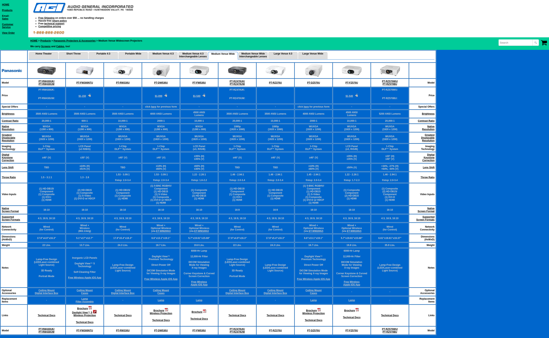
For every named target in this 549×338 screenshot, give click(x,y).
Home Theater (44, 53)
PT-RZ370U (275, 82)
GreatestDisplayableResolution (8, 138)
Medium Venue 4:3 (163, 53)
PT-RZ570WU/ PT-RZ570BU (390, 83)
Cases (84, 293)
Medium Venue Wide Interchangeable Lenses (253, 55)
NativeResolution (8, 128)
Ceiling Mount (46, 290)
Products (7, 10)
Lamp (84, 298)
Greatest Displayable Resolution (428, 138)
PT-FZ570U (351, 82)
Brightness (8, 113)
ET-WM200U (163, 231)
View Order (8, 32)
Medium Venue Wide (223, 53)
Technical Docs (46, 315)
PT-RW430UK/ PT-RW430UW (46, 83)
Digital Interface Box (46, 293)
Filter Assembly (85, 301)
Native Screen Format (10, 210)
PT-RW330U (123, 82)
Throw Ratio (9, 177)
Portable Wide (133, 53)
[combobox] (516, 42)
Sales (5, 18)
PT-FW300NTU (84, 82)
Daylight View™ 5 (82, 312)
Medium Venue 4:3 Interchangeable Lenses (193, 55)
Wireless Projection (84, 315)
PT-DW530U (161, 82)
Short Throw (73, 53)
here (153, 106)
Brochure (82, 308)
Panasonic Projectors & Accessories (74, 40)
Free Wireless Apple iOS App (84, 277)
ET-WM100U (201, 231)
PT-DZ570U (313, 82)
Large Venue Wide (312, 53)
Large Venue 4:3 (283, 53)
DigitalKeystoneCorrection (8, 157)
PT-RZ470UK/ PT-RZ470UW (237, 83)
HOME (5, 4)
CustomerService (7, 26)
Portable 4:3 (103, 53)
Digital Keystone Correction (428, 157)
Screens (46, 46)
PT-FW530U (199, 82)
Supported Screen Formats (11, 218)
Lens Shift (8, 167)
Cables (60, 46)
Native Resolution (428, 128)
